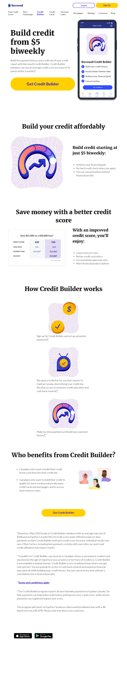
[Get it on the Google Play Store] (43, 635)
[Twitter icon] (36, 643)
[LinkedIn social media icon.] (49, 643)
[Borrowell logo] (15, 5)
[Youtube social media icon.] (43, 643)
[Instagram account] (23, 643)
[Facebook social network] (16, 643)
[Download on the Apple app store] (23, 635)
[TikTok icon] (30, 643)
